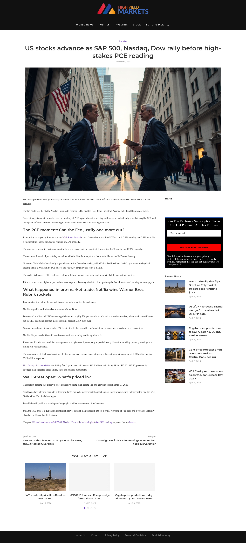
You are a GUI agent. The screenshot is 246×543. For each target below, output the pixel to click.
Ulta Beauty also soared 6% (36, 366)
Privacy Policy (112, 535)
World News (84, 24)
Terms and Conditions (135, 535)
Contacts (95, 535)
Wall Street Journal (72, 238)
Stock (137, 24)
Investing (121, 24)
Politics (104, 24)
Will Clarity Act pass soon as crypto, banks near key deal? (204, 377)
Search (168, 199)
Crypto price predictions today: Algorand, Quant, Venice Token (134, 497)
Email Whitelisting (161, 535)
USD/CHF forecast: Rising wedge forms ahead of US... (90, 497)
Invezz (132, 422)
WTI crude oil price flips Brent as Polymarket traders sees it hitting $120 (205, 287)
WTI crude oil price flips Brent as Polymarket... (45, 497)
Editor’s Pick (155, 24)
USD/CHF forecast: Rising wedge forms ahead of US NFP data (204, 311)
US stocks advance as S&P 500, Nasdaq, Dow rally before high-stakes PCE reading (72, 422)
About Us (80, 535)
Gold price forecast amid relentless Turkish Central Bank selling (205, 355)
